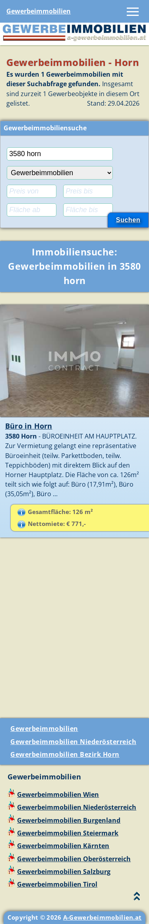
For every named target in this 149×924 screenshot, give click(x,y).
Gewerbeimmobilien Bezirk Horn (65, 754)
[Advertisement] (74, 631)
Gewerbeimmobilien (38, 11)
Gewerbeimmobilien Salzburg (63, 871)
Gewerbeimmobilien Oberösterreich (74, 858)
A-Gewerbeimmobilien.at (102, 917)
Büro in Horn (28, 426)
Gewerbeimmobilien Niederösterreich (73, 741)
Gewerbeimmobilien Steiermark (67, 833)
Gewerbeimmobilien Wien (58, 794)
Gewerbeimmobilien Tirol (57, 884)
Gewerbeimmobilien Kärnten (63, 845)
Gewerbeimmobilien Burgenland (68, 820)
